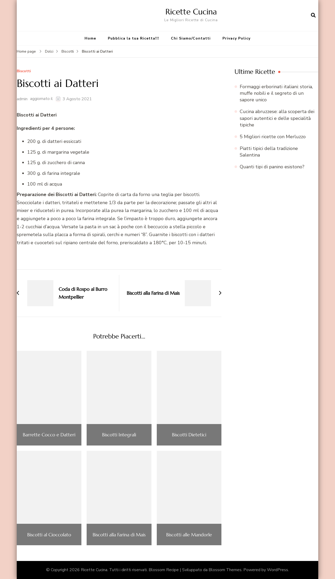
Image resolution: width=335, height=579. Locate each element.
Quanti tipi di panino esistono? (272, 167)
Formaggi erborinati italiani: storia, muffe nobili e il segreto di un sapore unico (276, 93)
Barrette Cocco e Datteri (49, 435)
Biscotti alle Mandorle (189, 535)
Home (90, 38)
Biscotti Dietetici (189, 435)
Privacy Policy (236, 38)
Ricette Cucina (191, 11)
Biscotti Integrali (119, 435)
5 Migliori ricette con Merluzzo (273, 136)
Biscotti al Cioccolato (49, 535)
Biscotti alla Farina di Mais (119, 535)
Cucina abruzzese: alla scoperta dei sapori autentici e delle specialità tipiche (277, 118)
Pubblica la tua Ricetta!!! (133, 38)
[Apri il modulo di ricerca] (313, 15)
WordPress (277, 570)
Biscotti (24, 71)
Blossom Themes (225, 570)
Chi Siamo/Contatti (191, 38)
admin (22, 99)
